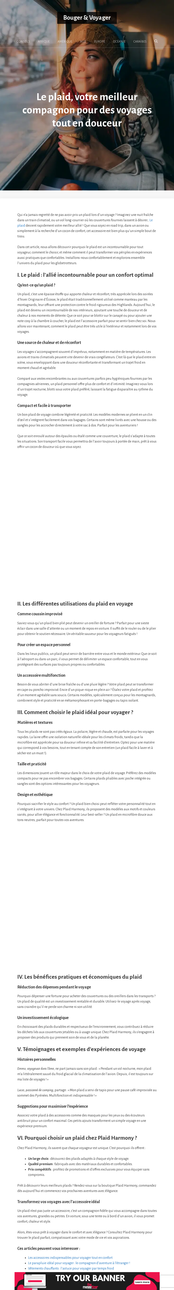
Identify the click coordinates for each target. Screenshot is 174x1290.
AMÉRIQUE (65, 41)
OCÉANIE (119, 41)
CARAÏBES (139, 41)
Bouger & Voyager (87, 18)
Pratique (27, 1186)
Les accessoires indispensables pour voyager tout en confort (70, 1165)
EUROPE (99, 41)
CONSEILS (23, 41)
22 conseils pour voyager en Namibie (43, 1191)
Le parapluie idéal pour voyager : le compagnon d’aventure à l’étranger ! (79, 1170)
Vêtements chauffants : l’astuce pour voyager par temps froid (71, 1176)
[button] (156, 41)
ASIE (83, 41)
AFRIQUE (44, 41)
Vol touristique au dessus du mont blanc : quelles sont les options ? (61, 1196)
